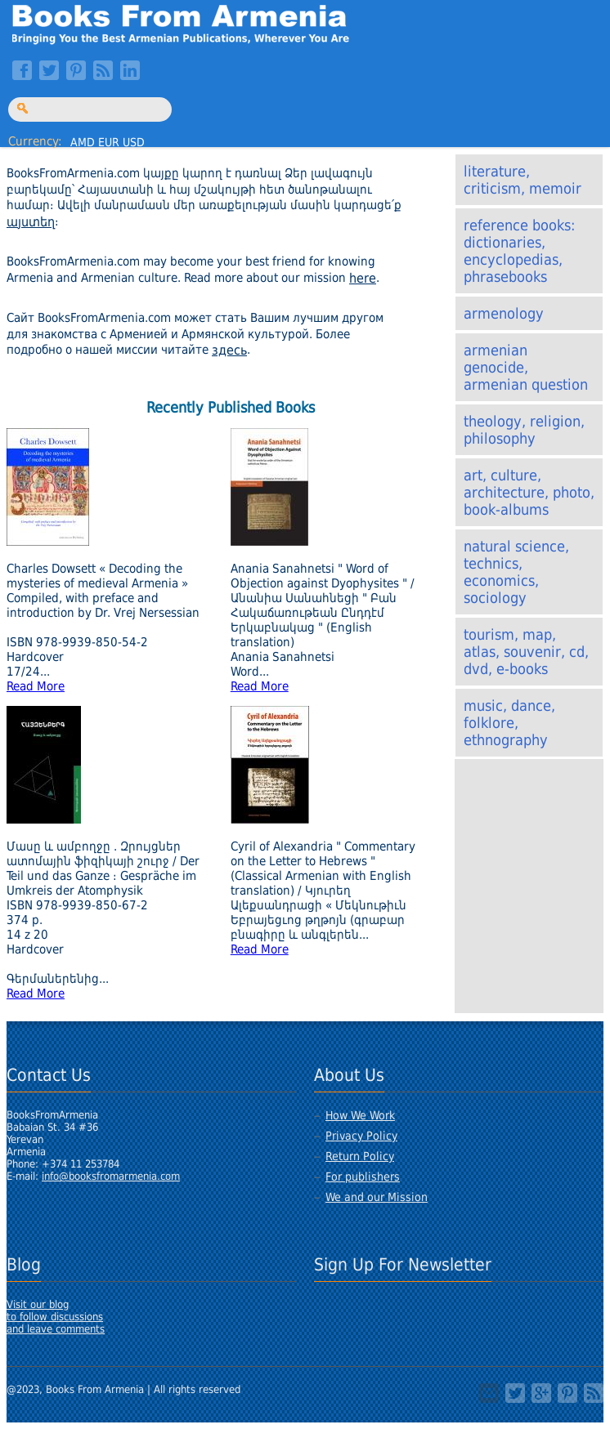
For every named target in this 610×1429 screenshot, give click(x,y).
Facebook (22, 70)
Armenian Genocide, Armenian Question (526, 367)
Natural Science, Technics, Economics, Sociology (516, 572)
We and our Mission (376, 1196)
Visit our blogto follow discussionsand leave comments (56, 1316)
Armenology (504, 313)
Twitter (49, 70)
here (362, 278)
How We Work (360, 1115)
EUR (108, 142)
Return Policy (359, 1156)
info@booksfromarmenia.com (111, 1176)
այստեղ (31, 222)
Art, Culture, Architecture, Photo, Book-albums (529, 492)
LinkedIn (130, 70)
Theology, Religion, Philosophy (524, 430)
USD (134, 142)
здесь (229, 350)
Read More (36, 686)
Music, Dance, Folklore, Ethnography (509, 722)
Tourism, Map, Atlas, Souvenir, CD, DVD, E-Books (526, 651)
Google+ (541, 1393)
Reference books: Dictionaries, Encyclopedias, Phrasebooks (519, 251)
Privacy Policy (361, 1135)
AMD (82, 142)
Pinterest (76, 70)
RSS (103, 70)
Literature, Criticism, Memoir (522, 180)
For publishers (362, 1176)
